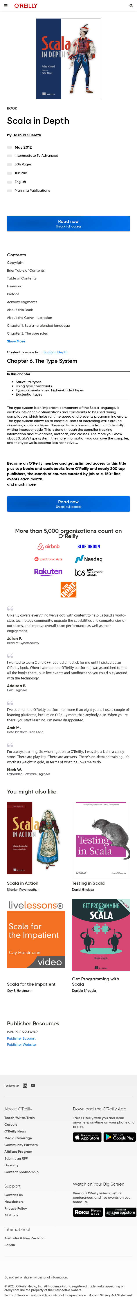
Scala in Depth (55, 352)
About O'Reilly (18, 1108)
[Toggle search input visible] (131, 5)
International (17, 1229)
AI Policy (11, 1215)
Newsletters (13, 1201)
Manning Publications (32, 190)
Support (12, 1186)
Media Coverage (18, 1138)
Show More (16, 341)
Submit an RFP (16, 1158)
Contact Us (13, 1195)
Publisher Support (21, 1038)
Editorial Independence (69, 1295)
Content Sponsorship (21, 1172)
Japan (9, 1245)
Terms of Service (16, 1295)
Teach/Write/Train (19, 1117)
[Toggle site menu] (5, 5)
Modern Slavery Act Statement (110, 1295)
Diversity (11, 1165)
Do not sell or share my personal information (35, 1277)
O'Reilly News (15, 1131)
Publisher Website (21, 1044)
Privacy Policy (15, 1208)
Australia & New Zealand (24, 1238)
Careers (10, 1124)
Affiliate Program (18, 1151)
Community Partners (21, 1145)
